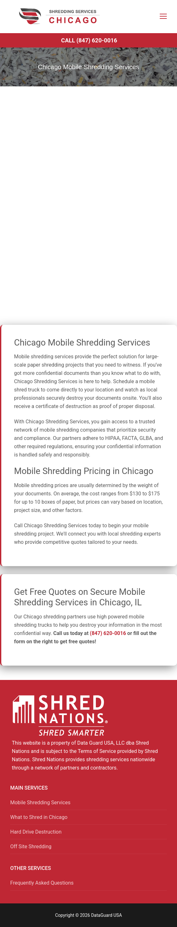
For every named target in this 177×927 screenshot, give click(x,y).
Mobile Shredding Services (40, 802)
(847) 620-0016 (108, 633)
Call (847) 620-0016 (89, 40)
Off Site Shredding (30, 846)
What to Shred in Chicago (38, 817)
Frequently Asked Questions (41, 883)
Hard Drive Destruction (35, 832)
